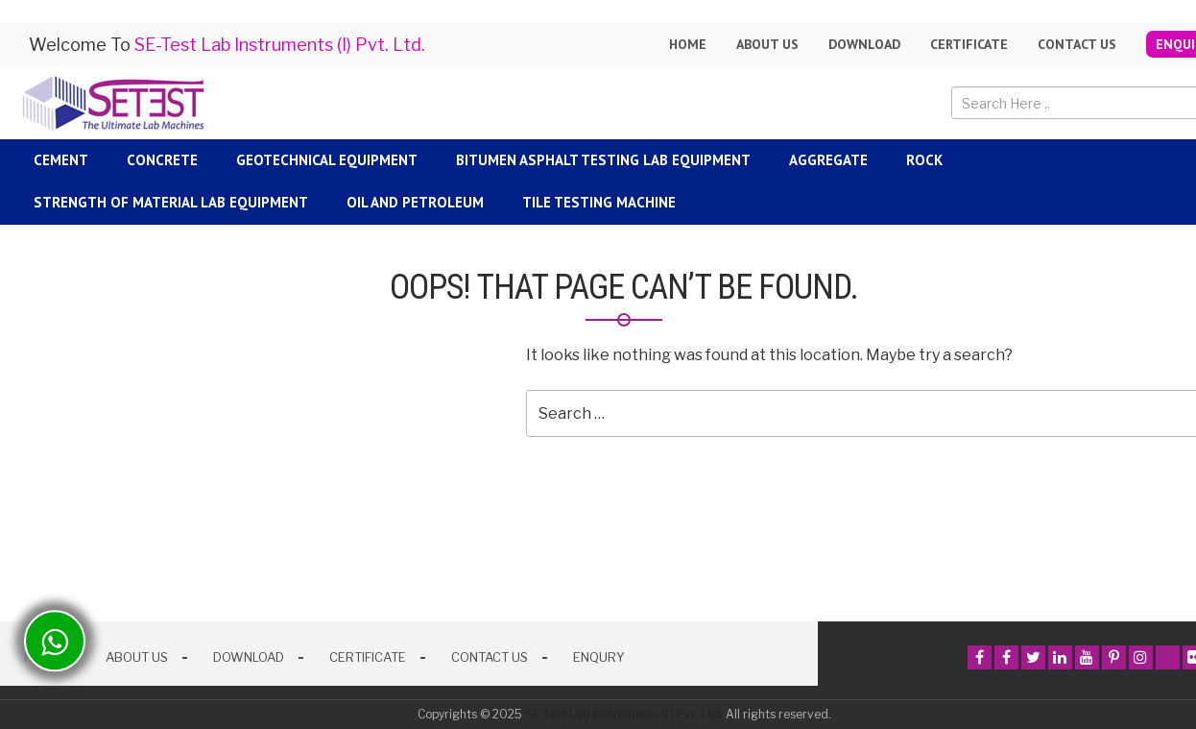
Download (864, 44)
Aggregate (828, 160)
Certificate (969, 44)
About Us (137, 657)
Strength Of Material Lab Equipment (171, 202)
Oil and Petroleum (415, 202)
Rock (924, 160)
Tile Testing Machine (599, 202)
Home (687, 44)
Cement (61, 160)
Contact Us (1077, 44)
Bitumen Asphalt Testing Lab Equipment (603, 160)
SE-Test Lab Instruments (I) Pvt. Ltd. (624, 714)
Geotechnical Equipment (327, 160)
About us (767, 44)
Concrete (162, 160)
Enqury (599, 657)
